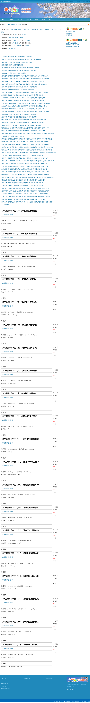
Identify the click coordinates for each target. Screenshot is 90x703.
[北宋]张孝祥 (11, 95)
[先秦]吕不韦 (27, 193)
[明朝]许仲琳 (4, 141)
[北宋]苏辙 (46, 29)
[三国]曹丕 (19, 117)
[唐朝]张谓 (42, 180)
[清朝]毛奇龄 (27, 199)
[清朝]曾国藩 (11, 161)
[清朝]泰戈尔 (33, 191)
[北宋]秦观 (24, 89)
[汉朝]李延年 (19, 111)
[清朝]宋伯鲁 (40, 100)
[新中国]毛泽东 (25, 76)
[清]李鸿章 (39, 59)
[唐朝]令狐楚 (48, 139)
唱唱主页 (28, 19)
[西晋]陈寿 (14, 125)
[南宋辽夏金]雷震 (6, 152)
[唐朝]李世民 (20, 98)
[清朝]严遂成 (19, 202)
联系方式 (60, 1)
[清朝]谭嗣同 (24, 106)
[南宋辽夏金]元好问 (30, 103)
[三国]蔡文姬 (32, 141)
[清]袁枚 (10, 73)
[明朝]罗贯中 (4, 108)
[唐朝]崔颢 (11, 76)
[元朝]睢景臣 (20, 163)
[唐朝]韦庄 (19, 114)
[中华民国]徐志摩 (33, 152)
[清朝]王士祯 (44, 166)
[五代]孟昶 (4, 202)
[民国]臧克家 (19, 161)
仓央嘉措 (47, 196)
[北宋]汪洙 (11, 182)
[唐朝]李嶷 (11, 172)
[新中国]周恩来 (33, 117)
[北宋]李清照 (45, 78)
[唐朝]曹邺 (28, 125)
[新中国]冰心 (40, 155)
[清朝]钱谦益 (23, 128)
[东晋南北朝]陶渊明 (13, 56)
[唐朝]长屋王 (19, 193)
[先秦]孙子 (28, 166)
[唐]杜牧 (19, 67)
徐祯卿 (28, 40)
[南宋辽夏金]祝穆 (20, 158)
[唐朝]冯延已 (39, 182)
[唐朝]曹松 (32, 106)
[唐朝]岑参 (42, 98)
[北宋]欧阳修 (25, 29)
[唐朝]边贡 (4, 188)
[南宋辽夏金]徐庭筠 (17, 177)
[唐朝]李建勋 (11, 144)
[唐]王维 (20, 65)
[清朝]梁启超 (25, 122)
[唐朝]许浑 (19, 92)
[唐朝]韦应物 (11, 87)
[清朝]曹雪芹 (4, 191)
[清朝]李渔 (31, 89)
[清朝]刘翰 (34, 199)
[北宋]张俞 (45, 177)
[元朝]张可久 (11, 199)
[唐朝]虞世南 (28, 163)
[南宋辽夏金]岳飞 (35, 76)
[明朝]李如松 (11, 202)
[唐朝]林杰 (11, 139)
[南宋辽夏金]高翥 (44, 174)
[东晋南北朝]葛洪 (19, 166)
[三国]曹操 (4, 56)
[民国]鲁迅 (11, 155)
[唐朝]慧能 (12, 78)
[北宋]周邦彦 (4, 119)
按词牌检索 (69, 35)
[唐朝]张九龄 (19, 87)
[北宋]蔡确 (17, 169)
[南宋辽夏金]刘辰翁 (19, 139)
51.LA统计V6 (70, 689)
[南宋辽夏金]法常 (28, 177)
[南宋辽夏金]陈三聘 (48, 133)
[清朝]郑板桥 (4, 81)
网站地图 (66, 1)
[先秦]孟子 (19, 81)
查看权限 (83, 1)
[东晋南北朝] (5, 214)
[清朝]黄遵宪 (4, 84)
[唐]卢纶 (36, 67)
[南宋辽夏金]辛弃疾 (6, 59)
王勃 (10, 37)
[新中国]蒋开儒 (28, 188)
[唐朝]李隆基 (19, 188)
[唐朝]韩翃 (4, 89)
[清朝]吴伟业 (11, 188)
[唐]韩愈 (12, 29)
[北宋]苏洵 (33, 29)
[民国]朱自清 (19, 196)
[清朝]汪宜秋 (18, 155)
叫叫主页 (19, 19)
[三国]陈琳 (34, 193)
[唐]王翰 (3, 67)
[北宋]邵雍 (45, 92)
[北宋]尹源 (4, 196)
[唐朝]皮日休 (35, 87)
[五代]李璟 (4, 185)
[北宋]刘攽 (4, 169)
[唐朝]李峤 (25, 95)
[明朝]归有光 (12, 108)
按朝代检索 (69, 33)
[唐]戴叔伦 (33, 70)
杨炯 (13, 37)
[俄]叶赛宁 (4, 158)
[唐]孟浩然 (9, 65)
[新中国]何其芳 (37, 188)
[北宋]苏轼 (40, 29)
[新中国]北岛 (27, 202)
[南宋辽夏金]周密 (6, 177)
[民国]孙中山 (41, 81)
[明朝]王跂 (26, 191)
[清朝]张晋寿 (33, 130)
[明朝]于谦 (41, 108)
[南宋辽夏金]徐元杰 (48, 161)
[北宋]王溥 (33, 122)
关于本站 (55, 1)
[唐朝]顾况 (22, 133)
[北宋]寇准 (51, 177)
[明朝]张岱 (46, 141)
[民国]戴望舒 (11, 158)
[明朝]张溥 (11, 169)
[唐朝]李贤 (4, 182)
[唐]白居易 (16, 59)
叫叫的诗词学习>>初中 (72, 46)
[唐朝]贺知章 (4, 78)
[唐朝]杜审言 (12, 141)
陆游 (19, 45)
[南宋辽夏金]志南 (31, 139)
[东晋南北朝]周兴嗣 (43, 111)
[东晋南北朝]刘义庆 (35, 144)
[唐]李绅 (27, 59)
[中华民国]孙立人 (6, 174)
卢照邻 (17, 37)
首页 (3, 19)
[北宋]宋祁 (14, 150)
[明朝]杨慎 (34, 108)
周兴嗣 (11, 214)
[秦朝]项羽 (34, 111)
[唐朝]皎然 (12, 122)
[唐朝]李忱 (4, 117)
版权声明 (71, 1)
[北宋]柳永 (19, 95)
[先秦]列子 (21, 125)
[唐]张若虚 (22, 56)
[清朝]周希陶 (37, 128)
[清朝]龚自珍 (31, 78)
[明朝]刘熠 (4, 199)
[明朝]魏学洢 (12, 103)
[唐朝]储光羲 (12, 191)
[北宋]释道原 (25, 130)
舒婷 (12, 48)
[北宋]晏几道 (11, 180)
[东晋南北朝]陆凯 (24, 119)
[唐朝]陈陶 (40, 141)
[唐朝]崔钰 (11, 166)
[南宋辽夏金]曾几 (6, 128)
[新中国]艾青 (4, 133)
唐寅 (15, 40)
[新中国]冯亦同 (35, 166)
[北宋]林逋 (33, 119)
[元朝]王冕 (12, 81)
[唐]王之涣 (26, 70)
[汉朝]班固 (19, 122)
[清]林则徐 (4, 62)
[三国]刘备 (4, 193)
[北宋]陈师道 (12, 163)
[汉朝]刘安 (4, 111)
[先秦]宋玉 (19, 144)
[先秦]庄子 (4, 106)
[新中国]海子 (25, 155)
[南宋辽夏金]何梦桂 (41, 106)
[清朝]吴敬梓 (15, 128)
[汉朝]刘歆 (4, 155)
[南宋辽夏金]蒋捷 (14, 133)
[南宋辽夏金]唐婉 (6, 150)
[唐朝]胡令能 (4, 114)
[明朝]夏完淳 (27, 111)
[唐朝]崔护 (4, 87)
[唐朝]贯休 (22, 174)
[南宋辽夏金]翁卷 (36, 125)
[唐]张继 (3, 65)
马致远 (24, 35)
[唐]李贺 (32, 59)
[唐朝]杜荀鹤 (37, 177)
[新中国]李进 (15, 174)
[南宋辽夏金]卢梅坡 (21, 78)
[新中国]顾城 (43, 202)
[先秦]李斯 (11, 106)
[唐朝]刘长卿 (35, 98)
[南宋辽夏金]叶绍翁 (27, 67)
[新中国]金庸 (18, 182)
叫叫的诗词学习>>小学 (72, 44)
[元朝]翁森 (28, 98)
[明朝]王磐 (21, 136)
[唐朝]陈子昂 (27, 87)
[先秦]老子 (25, 182)
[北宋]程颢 (30, 84)
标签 (36, 19)
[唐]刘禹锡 (29, 62)
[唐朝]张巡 (40, 185)
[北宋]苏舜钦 (45, 172)
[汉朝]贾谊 (17, 106)
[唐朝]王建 (4, 92)
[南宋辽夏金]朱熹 (11, 67)
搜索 (43, 19)
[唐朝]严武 (11, 130)
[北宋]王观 (36, 174)
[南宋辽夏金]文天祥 (35, 92)
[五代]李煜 (38, 78)
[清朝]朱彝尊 (19, 199)
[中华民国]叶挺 (29, 172)
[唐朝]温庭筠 (19, 180)
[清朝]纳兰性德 (18, 100)
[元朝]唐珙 (14, 152)
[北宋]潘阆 (4, 95)
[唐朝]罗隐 (4, 100)
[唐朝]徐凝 (33, 114)
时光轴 (11, 19)
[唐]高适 (23, 73)
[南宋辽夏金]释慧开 (23, 147)
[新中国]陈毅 (45, 144)
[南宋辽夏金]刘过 (31, 133)
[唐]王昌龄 (4, 70)
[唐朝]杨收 (32, 182)
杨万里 (16, 45)
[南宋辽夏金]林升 (14, 119)
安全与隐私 (77, 1)
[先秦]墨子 (20, 191)
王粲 (16, 43)
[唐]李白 (21, 59)
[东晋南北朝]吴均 (6, 125)
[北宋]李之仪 (25, 92)
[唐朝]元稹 (44, 84)
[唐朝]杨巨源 (18, 185)
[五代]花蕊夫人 (42, 199)
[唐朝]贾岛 (17, 89)
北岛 (8, 48)
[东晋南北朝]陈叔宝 (26, 169)
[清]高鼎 (10, 62)
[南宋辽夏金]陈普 (51, 152)
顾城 (15, 48)
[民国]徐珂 (50, 202)
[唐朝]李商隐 (33, 81)
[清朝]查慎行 (40, 122)
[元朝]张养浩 (11, 117)
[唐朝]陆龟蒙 (47, 103)
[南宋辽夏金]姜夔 (31, 150)
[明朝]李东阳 (49, 147)
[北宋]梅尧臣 (11, 111)
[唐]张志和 (4, 73)
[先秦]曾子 (33, 155)
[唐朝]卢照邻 (36, 163)
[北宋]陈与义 (40, 139)
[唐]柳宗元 (18, 29)
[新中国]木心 (41, 130)
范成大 (27, 45)
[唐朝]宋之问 (37, 172)
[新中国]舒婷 (35, 202)
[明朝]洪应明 (18, 130)
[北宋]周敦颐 (4, 103)
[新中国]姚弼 (16, 62)
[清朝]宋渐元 (27, 180)
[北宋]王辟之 (32, 185)
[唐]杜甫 (15, 65)
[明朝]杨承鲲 (36, 169)
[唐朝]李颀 (42, 152)
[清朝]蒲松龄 (11, 196)
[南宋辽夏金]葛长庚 (22, 141)
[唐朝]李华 (40, 133)
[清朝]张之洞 (45, 188)
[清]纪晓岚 (29, 56)
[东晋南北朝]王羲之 (37, 161)
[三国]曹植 (11, 70)
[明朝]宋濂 (28, 108)
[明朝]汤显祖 (40, 150)
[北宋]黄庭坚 (16, 73)
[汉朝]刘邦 (4, 166)
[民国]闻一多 (29, 158)
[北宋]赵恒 (29, 174)
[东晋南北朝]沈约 (43, 193)
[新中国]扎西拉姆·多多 (38, 196)
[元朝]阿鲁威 (4, 98)
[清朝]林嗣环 (45, 128)
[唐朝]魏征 (37, 158)
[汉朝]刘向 (4, 139)
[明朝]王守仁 (35, 180)
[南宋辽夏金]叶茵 (6, 147)
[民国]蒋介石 (11, 193)
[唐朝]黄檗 (14, 147)
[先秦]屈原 (4, 144)
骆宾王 (22, 37)
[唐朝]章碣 (25, 185)
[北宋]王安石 (53, 29)
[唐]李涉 (23, 62)
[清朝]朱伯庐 (44, 158)
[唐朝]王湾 (12, 84)
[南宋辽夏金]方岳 (41, 119)
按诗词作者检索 (70, 32)
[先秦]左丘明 (12, 98)
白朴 (16, 35)
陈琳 (13, 43)
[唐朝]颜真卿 (39, 95)
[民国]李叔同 (21, 150)
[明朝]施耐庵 (41, 147)
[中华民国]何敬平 (19, 172)
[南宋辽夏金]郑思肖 (43, 191)
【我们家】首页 (11, 24)
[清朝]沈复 (11, 185)
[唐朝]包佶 (11, 89)
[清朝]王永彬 (27, 161)
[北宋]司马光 (25, 144)
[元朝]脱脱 (30, 128)
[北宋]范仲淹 (25, 81)
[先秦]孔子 (4, 161)
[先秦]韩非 (4, 136)
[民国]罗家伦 (27, 196)
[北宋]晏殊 (32, 95)
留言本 (51, 19)
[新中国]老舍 (4, 122)
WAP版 (88, 1)
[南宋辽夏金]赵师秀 (21, 84)
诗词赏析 (18, 24)
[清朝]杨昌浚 (44, 76)
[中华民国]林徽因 (23, 152)
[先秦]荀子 (33, 100)
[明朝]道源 (4, 180)
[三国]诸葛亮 (20, 103)
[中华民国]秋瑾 (18, 70)
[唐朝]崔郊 (26, 100)
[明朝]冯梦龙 (33, 147)
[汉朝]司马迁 (20, 108)
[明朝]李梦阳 (25, 114)
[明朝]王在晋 (48, 150)
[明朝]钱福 (44, 169)
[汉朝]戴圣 (40, 103)
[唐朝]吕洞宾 (4, 163)
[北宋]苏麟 (4, 130)
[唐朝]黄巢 (12, 114)
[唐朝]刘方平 (11, 92)
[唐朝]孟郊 (17, 76)
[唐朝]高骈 (4, 172)
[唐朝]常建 (37, 84)
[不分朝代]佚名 (5, 204)
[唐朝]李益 (11, 100)
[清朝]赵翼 (4, 76)
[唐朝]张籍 (25, 117)
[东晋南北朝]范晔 (12, 136)
